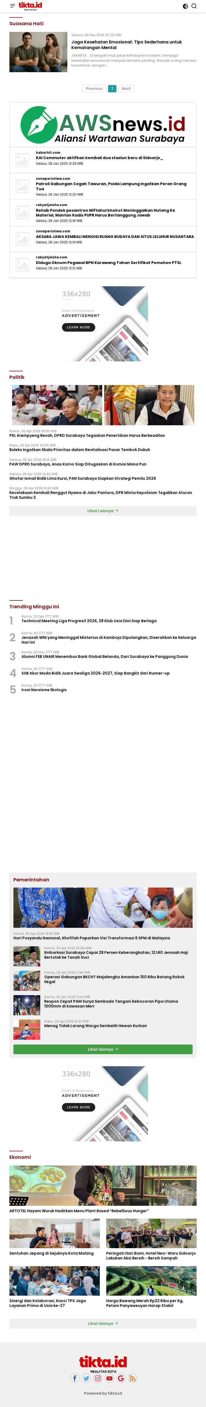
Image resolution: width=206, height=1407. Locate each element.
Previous (94, 88)
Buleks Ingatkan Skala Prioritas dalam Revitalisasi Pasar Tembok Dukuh (79, 449)
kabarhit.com (48, 153)
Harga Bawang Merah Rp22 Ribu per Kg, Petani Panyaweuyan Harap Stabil (144, 1303)
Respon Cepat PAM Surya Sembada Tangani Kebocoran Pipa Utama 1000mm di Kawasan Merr (111, 1004)
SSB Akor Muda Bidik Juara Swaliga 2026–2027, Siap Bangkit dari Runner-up (95, 673)
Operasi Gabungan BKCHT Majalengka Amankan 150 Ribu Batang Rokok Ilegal (114, 979)
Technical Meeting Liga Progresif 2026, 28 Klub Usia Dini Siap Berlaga (89, 620)
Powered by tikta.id (103, 1393)
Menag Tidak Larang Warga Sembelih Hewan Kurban (95, 1025)
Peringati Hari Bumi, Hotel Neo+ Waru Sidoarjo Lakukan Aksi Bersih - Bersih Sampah (151, 1256)
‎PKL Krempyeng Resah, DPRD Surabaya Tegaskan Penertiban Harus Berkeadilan (87, 435)
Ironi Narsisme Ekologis (44, 689)
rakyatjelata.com (51, 205)
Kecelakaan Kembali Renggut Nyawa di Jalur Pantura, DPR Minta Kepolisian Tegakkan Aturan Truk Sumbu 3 (100, 495)
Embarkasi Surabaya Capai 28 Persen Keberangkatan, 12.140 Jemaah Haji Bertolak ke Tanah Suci (116, 955)
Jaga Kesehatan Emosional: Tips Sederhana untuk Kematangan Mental (126, 45)
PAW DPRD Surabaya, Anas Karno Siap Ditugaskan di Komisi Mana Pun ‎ (78, 464)
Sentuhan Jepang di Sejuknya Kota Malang (51, 1253)
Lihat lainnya (103, 1049)
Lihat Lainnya (103, 511)
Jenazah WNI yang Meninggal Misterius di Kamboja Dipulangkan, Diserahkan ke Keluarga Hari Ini (108, 640)
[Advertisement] (103, 1103)
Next (126, 88)
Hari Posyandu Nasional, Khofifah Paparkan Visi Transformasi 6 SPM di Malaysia (91, 938)
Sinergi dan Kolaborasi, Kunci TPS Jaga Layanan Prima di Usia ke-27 (47, 1303)
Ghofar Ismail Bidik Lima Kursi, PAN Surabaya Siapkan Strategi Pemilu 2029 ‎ (83, 478)
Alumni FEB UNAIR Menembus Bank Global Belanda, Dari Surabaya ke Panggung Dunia (104, 656)
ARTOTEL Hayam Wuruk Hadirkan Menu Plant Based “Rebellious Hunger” (79, 1210)
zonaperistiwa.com (53, 179)
